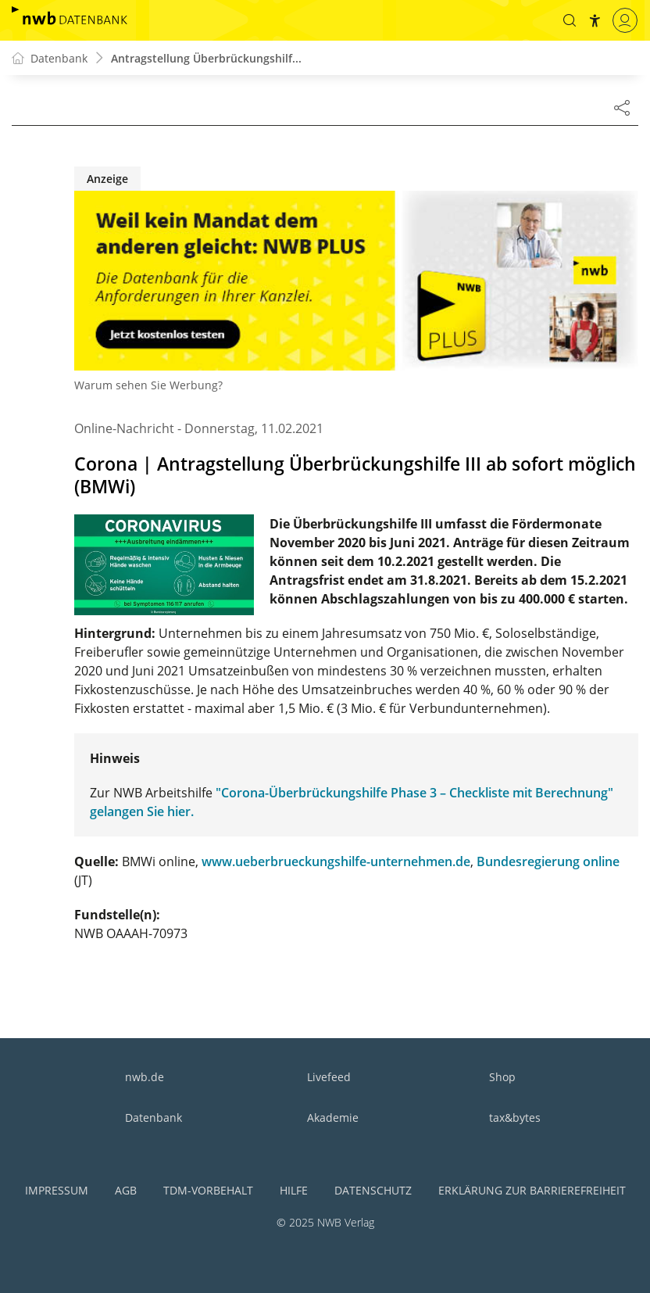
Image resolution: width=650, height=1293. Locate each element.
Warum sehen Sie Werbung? (148, 385)
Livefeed (329, 1076)
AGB (126, 1190)
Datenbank (153, 1117)
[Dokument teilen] (622, 107)
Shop (502, 1076)
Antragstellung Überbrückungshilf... (206, 58)
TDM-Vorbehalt (208, 1190)
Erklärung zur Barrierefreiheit (532, 1190)
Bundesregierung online (548, 861)
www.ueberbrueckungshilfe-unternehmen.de (336, 861)
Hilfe (294, 1190)
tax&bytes (515, 1117)
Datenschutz (373, 1190)
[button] (569, 20)
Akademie (333, 1117)
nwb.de (144, 1076)
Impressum (56, 1190)
